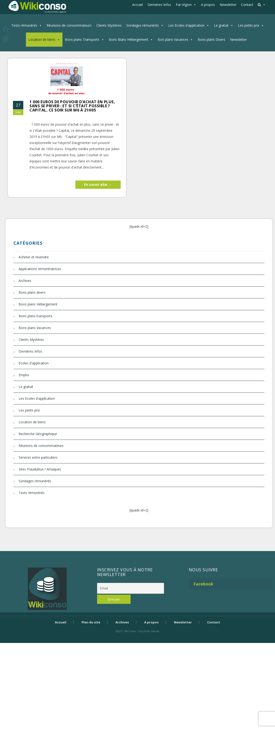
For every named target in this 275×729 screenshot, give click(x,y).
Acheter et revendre (34, 257)
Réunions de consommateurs (69, 25)
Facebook (203, 584)
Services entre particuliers (38, 457)
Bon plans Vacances (173, 39)
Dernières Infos (159, 4)
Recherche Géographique (38, 434)
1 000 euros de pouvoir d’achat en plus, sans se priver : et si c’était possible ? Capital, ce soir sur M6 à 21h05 (72, 106)
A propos (208, 4)
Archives (25, 280)
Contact (247, 4)
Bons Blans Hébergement (128, 39)
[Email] (130, 588)
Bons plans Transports (82, 39)
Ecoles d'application (34, 363)
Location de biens (41, 39)
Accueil (137, 4)
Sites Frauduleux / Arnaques (40, 469)
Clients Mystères (109, 25)
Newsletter (228, 4)
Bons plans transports (35, 316)
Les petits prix (248, 25)
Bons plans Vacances (35, 327)
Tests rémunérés (24, 25)
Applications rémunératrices (40, 269)
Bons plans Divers (211, 39)
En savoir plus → (98, 184)
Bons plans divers (32, 292)
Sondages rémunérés (142, 25)
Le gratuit (221, 25)
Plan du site (91, 622)
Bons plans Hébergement (38, 304)
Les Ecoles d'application (186, 25)
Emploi (24, 375)
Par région (184, 4)
